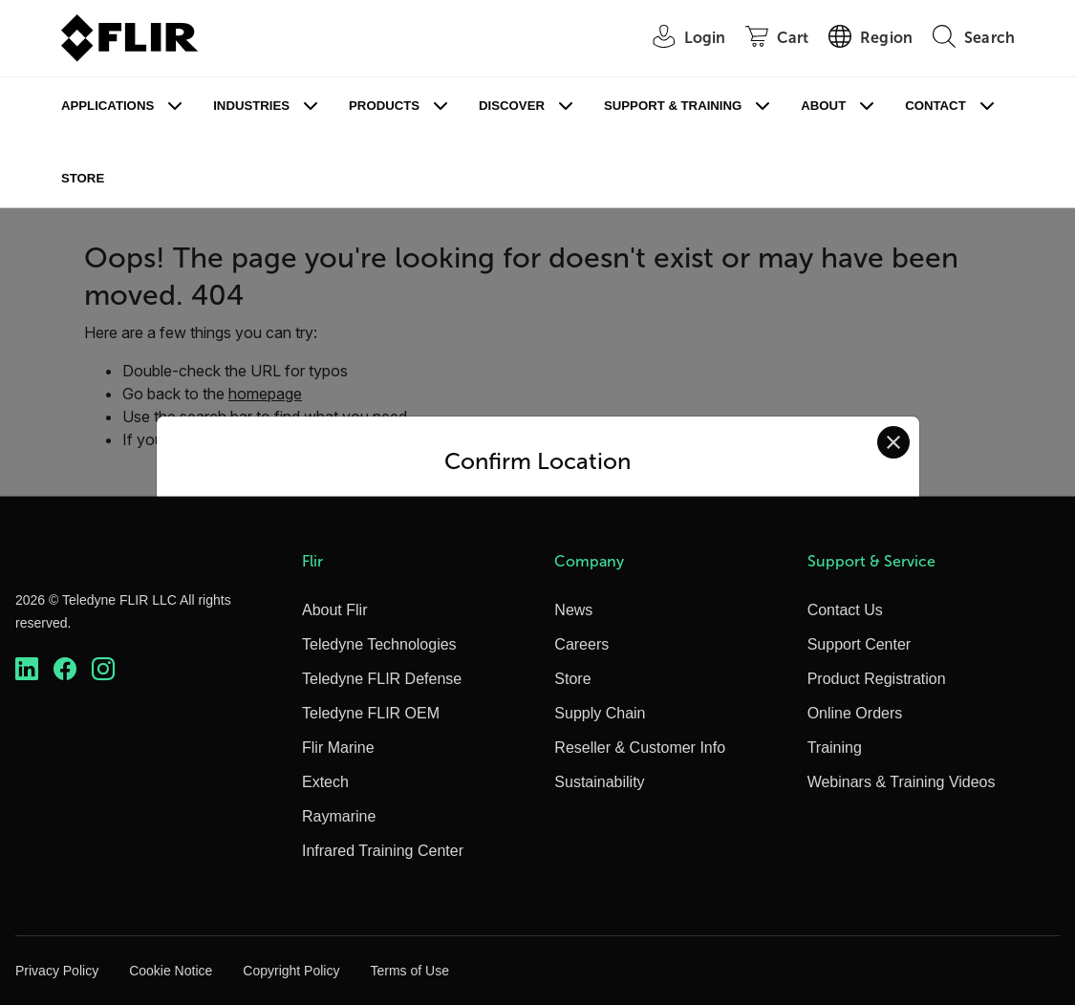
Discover (512, 105)
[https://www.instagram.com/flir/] (103, 669)
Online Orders (855, 713)
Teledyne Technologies (379, 644)
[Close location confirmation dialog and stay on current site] (893, 442)
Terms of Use (409, 970)
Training (834, 747)
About (823, 105)
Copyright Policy (291, 970)
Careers (581, 644)
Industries (251, 105)
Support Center (859, 644)
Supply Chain (599, 713)
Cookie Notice (170, 970)
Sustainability (599, 782)
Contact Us (845, 610)
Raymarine (339, 816)
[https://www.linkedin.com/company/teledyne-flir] (26, 669)
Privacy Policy (56, 970)
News (573, 610)
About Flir (334, 610)
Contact (935, 105)
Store (82, 178)
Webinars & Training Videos (901, 782)
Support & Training (673, 105)
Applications (107, 105)
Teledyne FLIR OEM (371, 713)
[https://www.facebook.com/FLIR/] (65, 669)
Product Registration (876, 679)
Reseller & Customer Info (639, 747)
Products (384, 105)
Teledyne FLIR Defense (382, 679)
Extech (325, 782)
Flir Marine (338, 747)
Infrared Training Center (382, 851)
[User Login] (679, 38)
